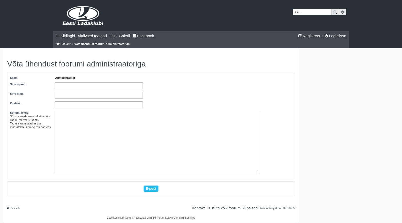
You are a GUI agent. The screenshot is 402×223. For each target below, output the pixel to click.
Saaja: (14, 77)
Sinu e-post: (18, 84)
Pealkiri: (15, 103)
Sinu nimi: (17, 93)
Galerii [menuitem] (124, 36)
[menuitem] (92, 36)
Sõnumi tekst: (19, 112)
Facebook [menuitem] (143, 36)
